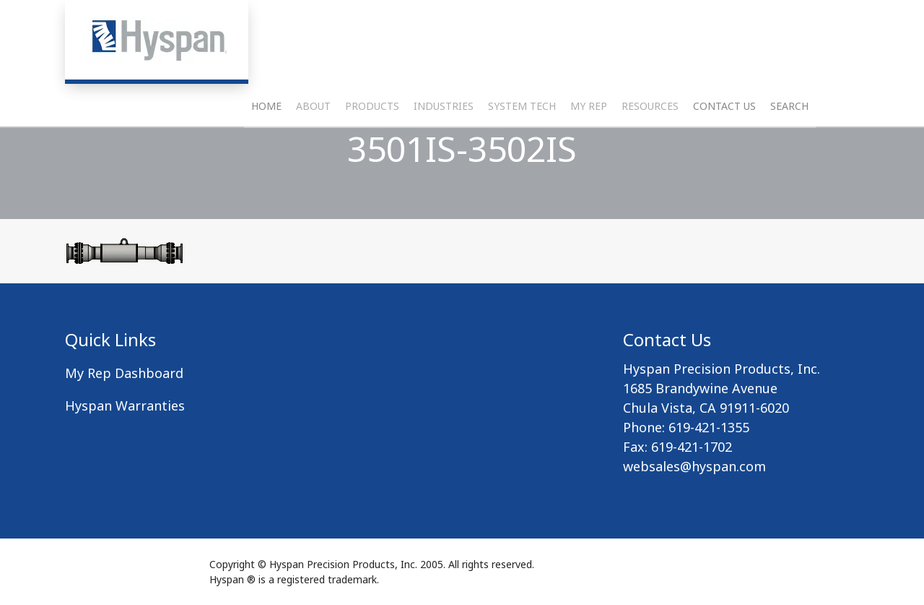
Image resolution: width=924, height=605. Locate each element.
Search (789, 141)
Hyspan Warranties (125, 405)
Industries (444, 141)
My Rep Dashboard (124, 373)
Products (372, 141)
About (313, 141)
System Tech (522, 141)
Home (266, 141)
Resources (650, 141)
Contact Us (724, 141)
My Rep (588, 141)
